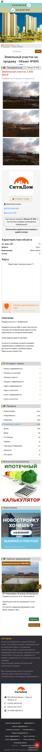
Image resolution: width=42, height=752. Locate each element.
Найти (38, 51)
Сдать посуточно (29, 736)
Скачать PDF (10, 213)
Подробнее (34, 619)
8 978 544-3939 (11, 208)
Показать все (34, 625)
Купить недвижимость (20, 726)
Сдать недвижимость (12, 736)
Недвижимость (29, 723)
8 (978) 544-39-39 (21, 5)
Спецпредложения (20, 743)
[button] (39, 587)
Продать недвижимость (20, 733)
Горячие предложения (13, 723)
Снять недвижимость (12, 739)
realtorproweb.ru (33, 750)
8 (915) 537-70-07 (20, 10)
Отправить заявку (21, 199)
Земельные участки (11, 45)
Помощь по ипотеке (12, 729)
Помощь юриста (28, 729)
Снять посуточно (29, 739)
